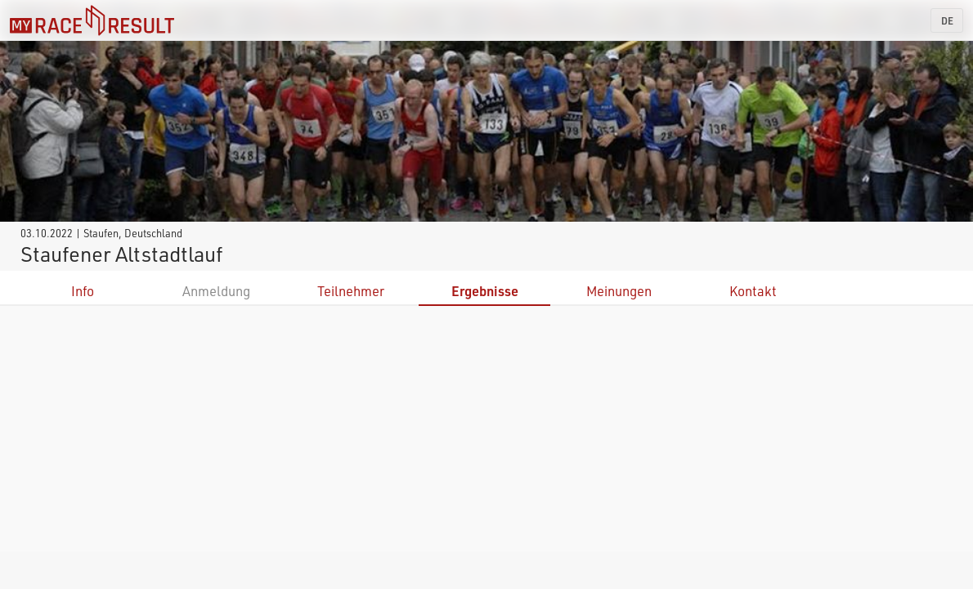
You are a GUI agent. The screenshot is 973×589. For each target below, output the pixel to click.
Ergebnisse (484, 290)
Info (82, 290)
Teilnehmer (350, 290)
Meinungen (619, 290)
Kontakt (753, 290)
